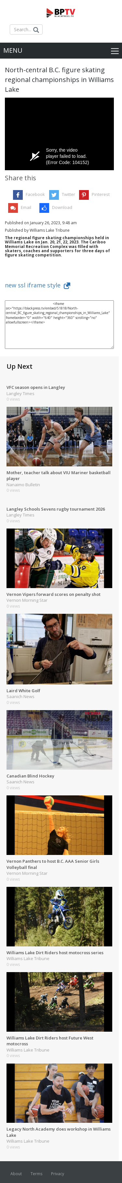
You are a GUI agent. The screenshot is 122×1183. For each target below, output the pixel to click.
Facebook (35, 194)
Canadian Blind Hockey (30, 776)
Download (62, 207)
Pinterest (101, 194)
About (16, 1173)
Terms (36, 1173)
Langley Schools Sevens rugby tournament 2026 (56, 509)
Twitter (68, 194)
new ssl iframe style (37, 285)
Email (26, 207)
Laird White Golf (23, 691)
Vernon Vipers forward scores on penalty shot (54, 594)
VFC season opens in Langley (36, 387)
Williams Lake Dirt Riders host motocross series (55, 953)
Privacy (57, 1173)
